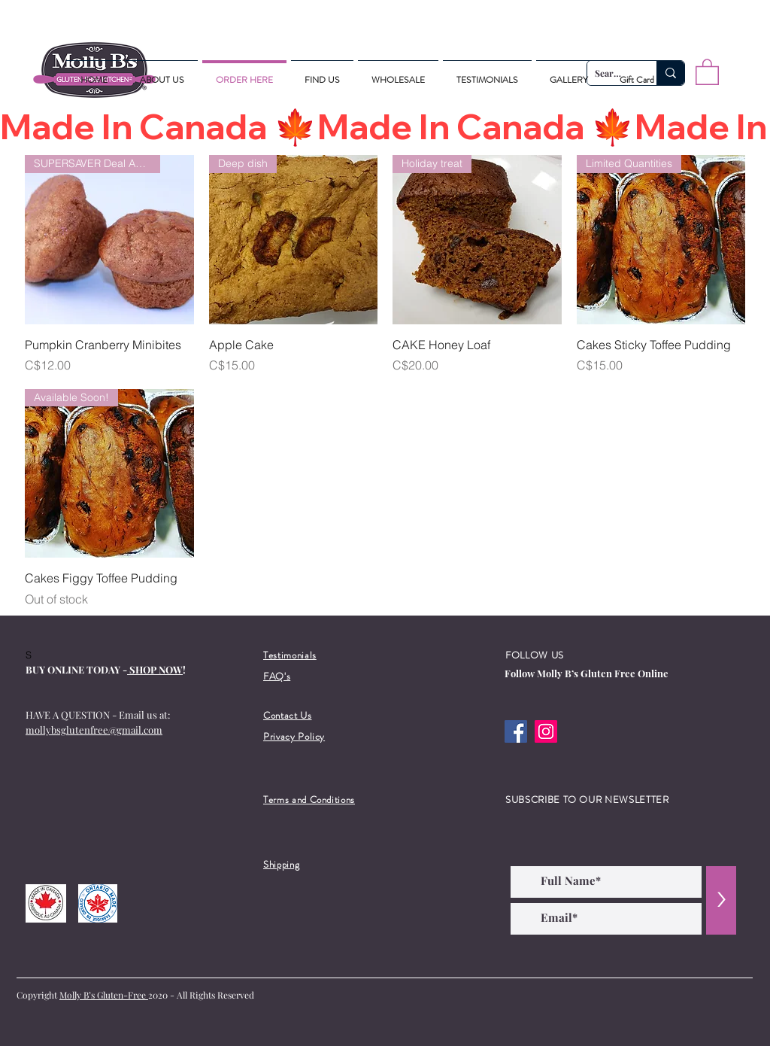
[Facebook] (516, 731)
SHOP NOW (155, 669)
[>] (721, 900)
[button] (707, 71)
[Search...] (670, 73)
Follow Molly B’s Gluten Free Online (586, 673)
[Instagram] (546, 731)
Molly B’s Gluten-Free (103, 995)
